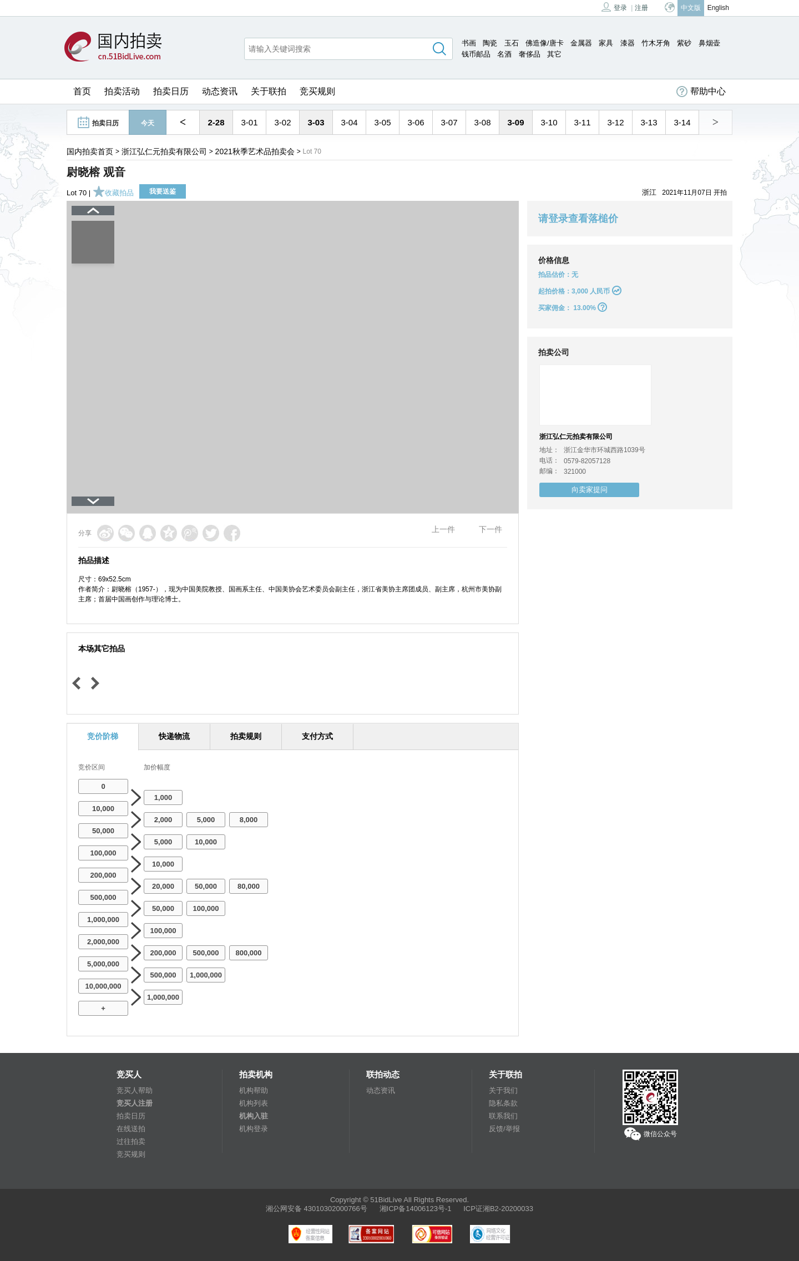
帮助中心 (701, 91)
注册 (641, 8)
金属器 (581, 43)
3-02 (282, 122)
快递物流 (174, 736)
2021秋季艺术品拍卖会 (255, 151)
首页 (82, 91)
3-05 (382, 122)
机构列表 (253, 1103)
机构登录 (253, 1129)
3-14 (682, 122)
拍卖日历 (171, 91)
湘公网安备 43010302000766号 (316, 1208)
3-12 (615, 122)
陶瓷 (490, 43)
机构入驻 (253, 1116)
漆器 (627, 43)
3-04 (349, 122)
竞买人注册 (135, 1103)
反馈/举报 (504, 1129)
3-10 (548, 122)
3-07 (449, 122)
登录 (614, 7)
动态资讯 (219, 91)
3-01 (249, 122)
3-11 (582, 122)
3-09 (515, 122)
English (718, 8)
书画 (469, 43)
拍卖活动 (122, 91)
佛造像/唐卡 (544, 43)
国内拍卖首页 (90, 151)
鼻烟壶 (709, 43)
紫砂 (684, 43)
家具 (606, 43)
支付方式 (317, 736)
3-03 (315, 122)
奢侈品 (529, 54)
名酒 (504, 54)
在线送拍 (131, 1129)
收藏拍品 (113, 193)
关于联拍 (268, 91)
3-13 (648, 122)
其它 (554, 54)
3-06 (415, 122)
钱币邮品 (476, 54)
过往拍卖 (131, 1141)
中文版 (691, 8)
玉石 (511, 43)
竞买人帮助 (135, 1090)
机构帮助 (253, 1090)
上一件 (443, 529)
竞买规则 (317, 91)
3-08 (482, 122)
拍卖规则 (245, 736)
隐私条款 (503, 1103)
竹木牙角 (655, 43)
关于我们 (503, 1090)
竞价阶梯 (102, 736)
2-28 (216, 122)
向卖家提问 (590, 489)
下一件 (490, 529)
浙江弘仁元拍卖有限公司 (164, 151)
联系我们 (503, 1116)
